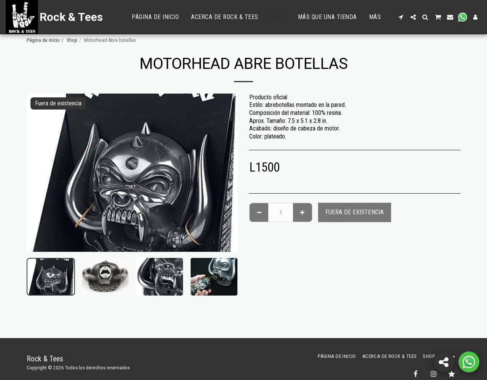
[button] (401, 17)
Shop (72, 40)
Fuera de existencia (354, 212)
